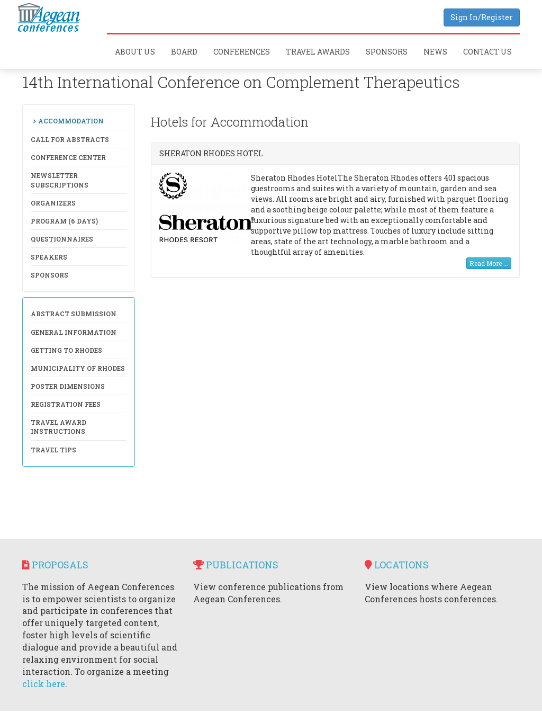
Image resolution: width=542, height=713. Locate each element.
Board (184, 52)
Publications (235, 564)
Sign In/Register (481, 17)
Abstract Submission (73, 313)
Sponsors (387, 52)
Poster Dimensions (68, 386)
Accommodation (71, 121)
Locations (397, 564)
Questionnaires (62, 239)
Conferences (241, 52)
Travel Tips (53, 449)
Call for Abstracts (70, 139)
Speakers (49, 257)
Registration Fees (66, 404)
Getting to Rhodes (66, 350)
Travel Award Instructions (58, 426)
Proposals (55, 564)
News (435, 52)
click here (43, 683)
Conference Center (68, 157)
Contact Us (487, 52)
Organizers (53, 203)
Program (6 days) (64, 221)
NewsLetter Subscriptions (59, 180)
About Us (135, 52)
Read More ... (488, 263)
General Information (73, 332)
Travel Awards (318, 52)
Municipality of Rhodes (78, 368)
